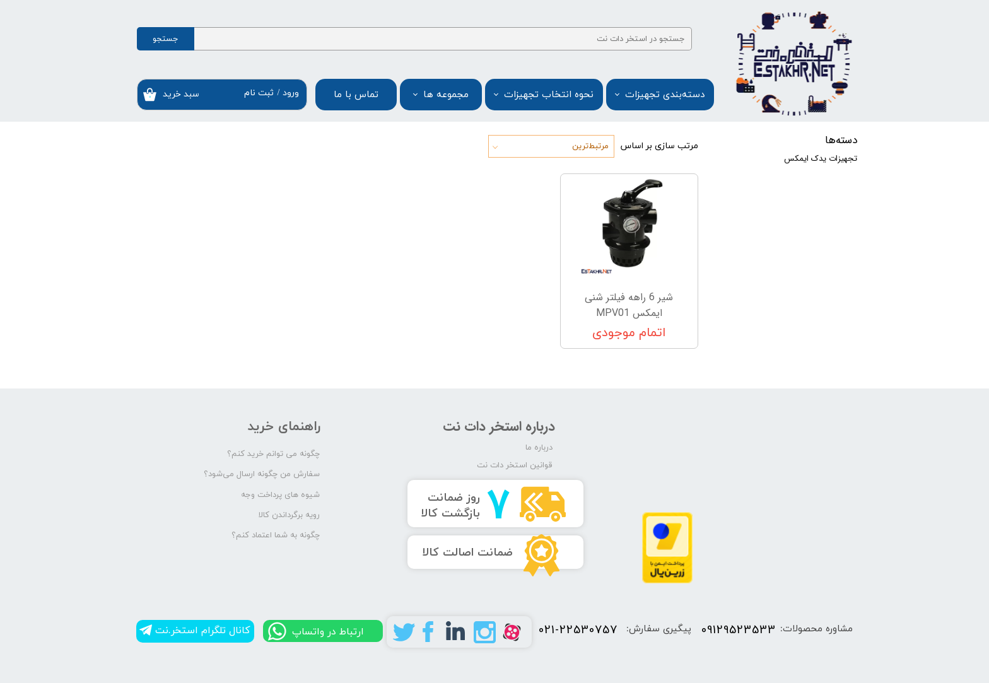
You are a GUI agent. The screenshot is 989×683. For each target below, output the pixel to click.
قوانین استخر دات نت (515, 465)
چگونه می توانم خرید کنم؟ (273, 454)
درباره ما (539, 447)
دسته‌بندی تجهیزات (665, 95)
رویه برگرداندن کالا (289, 515)
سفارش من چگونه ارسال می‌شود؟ (262, 474)
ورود (291, 93)
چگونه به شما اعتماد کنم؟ (275, 535)
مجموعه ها (446, 95)
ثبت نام (259, 93)
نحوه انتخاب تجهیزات (549, 95)
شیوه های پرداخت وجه (280, 495)
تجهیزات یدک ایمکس (820, 158)
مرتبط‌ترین (590, 146)
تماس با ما (356, 95)
